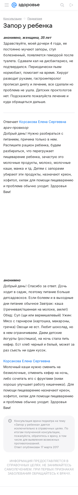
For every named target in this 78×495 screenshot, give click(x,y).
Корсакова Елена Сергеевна (42, 122)
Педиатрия (34, 18)
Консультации (12, 18)
